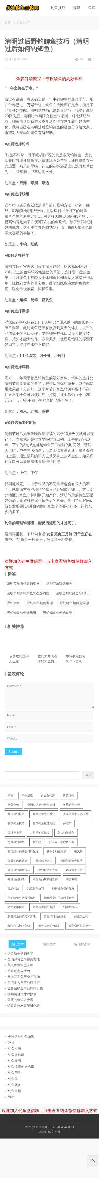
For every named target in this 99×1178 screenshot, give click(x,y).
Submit (13, 751)
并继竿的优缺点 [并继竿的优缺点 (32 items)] (40, 832)
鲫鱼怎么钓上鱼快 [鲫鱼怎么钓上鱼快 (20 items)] (19, 925)
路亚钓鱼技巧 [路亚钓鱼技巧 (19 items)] (35, 888)
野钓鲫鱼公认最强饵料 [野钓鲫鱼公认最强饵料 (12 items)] (22, 898)
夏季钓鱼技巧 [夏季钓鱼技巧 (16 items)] (16, 823)
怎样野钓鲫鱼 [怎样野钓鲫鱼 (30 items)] (16, 842)
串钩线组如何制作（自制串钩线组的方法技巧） (75, 659)
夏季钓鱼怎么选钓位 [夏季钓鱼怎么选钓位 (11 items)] (75, 814)
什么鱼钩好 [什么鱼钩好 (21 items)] (48, 795)
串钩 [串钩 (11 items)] (10, 795)
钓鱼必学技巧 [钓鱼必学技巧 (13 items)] (16, 907)
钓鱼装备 (14, 1085)
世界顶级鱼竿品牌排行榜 (25, 988)
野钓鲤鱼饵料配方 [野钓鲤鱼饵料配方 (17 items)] (63, 888)
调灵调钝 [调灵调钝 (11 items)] (71, 879)
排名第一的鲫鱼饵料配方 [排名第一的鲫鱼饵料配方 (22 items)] (23, 851)
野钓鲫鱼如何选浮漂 (74, 603)
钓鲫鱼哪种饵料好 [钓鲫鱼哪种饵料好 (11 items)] (44, 907)
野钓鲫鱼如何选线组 (21, 613)
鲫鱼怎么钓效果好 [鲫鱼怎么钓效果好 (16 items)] (49, 925)
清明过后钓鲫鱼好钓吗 (72, 593)
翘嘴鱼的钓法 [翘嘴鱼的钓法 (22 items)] (16, 879)
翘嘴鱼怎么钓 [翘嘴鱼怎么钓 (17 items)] (74, 870)
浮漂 (76, 8)
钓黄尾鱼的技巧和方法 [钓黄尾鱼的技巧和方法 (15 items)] (22, 916)
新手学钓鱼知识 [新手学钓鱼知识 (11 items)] (56, 851)
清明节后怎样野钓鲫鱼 (23, 583)
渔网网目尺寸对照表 (22, 994)
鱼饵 (92, 8)
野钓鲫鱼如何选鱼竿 (57, 613)
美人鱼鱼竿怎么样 (20, 965)
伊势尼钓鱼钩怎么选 (19, 658)
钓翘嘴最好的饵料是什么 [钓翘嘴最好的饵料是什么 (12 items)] (59, 898)
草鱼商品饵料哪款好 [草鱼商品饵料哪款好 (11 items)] (45, 879)
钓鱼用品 (14, 1073)
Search (88, 775)
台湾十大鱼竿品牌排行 (23, 982)
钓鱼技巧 (58, 8)
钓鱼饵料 (14, 1091)
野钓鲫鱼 (13, 603)
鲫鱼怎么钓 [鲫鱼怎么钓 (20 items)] (81, 916)
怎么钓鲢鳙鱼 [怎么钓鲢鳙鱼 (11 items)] (66, 832)
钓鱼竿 (13, 1079)
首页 (8, 23)
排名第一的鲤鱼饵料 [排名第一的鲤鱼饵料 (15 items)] (61, 842)
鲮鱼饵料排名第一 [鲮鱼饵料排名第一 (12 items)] (80, 925)
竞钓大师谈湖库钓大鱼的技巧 (47, 659)
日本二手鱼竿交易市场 (23, 976)
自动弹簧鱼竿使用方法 (23, 959)
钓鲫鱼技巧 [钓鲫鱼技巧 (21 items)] (70, 907)
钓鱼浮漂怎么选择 (21, 1067)
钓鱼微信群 (16, 1055)
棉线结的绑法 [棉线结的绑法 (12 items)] (44, 860)
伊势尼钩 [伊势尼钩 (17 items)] (68, 795)
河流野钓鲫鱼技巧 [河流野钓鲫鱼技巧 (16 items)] (71, 860)
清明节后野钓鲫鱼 (59, 583)
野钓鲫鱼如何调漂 (40, 603)
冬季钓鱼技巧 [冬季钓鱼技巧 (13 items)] (71, 804)
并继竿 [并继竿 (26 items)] (67, 823)
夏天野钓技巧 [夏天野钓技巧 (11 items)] (16, 814)
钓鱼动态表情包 (18, 971)
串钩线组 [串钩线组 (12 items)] (27, 795)
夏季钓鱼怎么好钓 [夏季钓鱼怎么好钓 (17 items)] (44, 814)
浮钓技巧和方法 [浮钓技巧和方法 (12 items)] (48, 870)
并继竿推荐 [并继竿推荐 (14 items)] (15, 832)
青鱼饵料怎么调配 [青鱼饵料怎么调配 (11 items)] (55, 916)
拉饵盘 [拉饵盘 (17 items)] (37, 842)
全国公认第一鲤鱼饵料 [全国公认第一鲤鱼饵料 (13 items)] (41, 804)
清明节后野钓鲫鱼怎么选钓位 (28, 593)
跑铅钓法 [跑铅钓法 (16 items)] (13, 888)
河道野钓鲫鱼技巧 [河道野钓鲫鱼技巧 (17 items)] (19, 870)
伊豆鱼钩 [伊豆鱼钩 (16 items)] (13, 804)
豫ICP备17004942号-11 (59, 1127)
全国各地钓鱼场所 (21, 1036)
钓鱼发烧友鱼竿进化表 (23, 1006)
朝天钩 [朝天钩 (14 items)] (78, 851)
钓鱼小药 (14, 1048)
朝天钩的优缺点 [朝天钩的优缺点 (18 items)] (17, 860)
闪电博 (56, 1131)
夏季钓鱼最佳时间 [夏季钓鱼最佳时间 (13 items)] (44, 823)
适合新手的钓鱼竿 (20, 953)
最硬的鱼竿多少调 (20, 1000)
